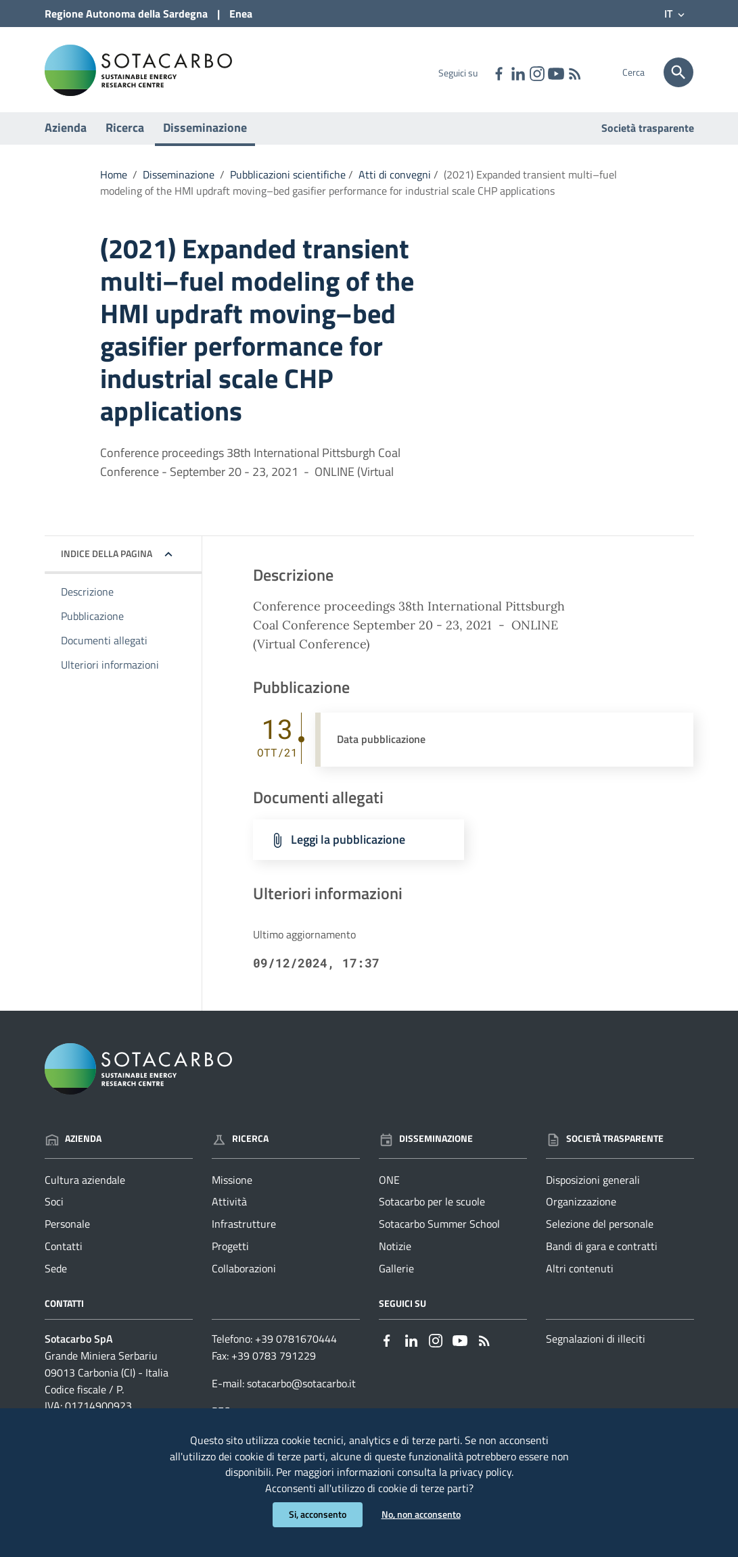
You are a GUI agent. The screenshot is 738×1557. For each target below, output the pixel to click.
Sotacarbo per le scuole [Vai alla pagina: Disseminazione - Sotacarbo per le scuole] (432, 1208)
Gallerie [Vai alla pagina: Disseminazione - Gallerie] (396, 1275)
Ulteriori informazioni (110, 671)
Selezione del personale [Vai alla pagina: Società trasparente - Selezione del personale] (599, 1230)
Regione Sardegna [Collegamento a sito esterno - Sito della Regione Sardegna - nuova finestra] (126, 13)
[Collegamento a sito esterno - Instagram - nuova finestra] (536, 72)
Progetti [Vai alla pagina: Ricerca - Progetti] (230, 1253)
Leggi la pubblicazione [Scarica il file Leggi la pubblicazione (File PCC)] (348, 846)
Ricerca (125, 134)
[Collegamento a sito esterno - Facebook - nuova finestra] (498, 72)
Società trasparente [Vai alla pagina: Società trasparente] (647, 134)
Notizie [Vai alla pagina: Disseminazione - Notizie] (395, 1253)
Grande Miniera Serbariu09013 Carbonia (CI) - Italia (106, 1370)
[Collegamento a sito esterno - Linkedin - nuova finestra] (517, 72)
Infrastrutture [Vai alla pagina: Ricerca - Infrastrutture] (244, 1230)
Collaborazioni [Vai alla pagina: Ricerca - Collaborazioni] (244, 1275)
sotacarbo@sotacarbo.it (301, 1390)
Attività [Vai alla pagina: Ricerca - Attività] (229, 1208)
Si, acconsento (317, 1515)
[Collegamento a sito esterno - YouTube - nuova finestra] (555, 72)
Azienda (66, 134)
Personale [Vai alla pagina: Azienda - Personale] (67, 1230)
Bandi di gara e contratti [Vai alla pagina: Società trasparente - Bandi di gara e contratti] (602, 1253)
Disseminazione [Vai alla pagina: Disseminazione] (426, 1145)
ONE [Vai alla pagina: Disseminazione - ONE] (389, 1186)
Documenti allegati (104, 647)
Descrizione (87, 598)
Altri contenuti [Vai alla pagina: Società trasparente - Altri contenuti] (580, 1275)
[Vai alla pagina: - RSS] (574, 72)
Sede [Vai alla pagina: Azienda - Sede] (56, 1275)
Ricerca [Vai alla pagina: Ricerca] (240, 1145)
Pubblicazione (92, 623)
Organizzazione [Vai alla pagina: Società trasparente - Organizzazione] (581, 1208)
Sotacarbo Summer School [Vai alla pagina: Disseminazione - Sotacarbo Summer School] (439, 1230)
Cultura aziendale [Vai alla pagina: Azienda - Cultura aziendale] (85, 1186)
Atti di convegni (395, 181)
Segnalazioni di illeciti (595, 1345)
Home (113, 181)
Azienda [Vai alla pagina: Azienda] (73, 1145)
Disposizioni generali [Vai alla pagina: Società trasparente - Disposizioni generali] (593, 1186)
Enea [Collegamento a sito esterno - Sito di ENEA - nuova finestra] (240, 13)
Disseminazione (205, 134)
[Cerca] (678, 72)
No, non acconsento (421, 1515)
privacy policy (480, 1471)
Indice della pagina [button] (106, 560)
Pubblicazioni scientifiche (288, 181)
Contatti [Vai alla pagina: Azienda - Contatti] (64, 1253)
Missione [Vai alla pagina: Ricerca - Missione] (232, 1186)
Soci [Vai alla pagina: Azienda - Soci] (54, 1208)
